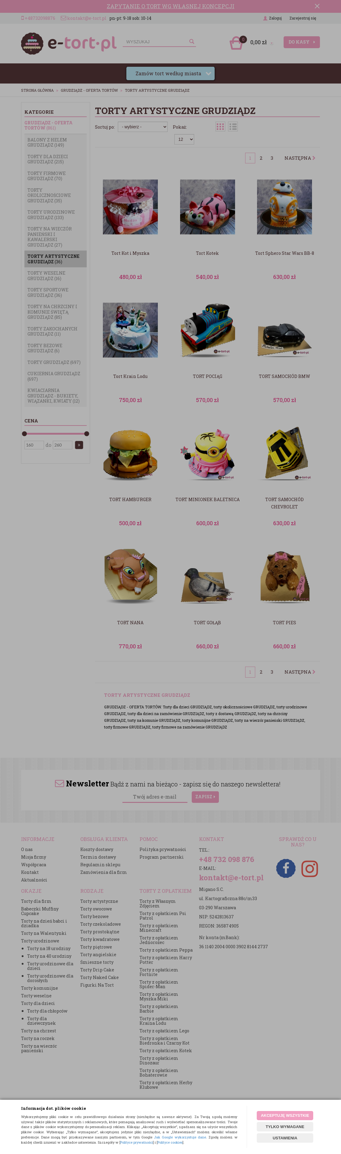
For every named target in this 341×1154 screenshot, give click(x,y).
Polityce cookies (170, 1142)
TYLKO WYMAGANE (285, 1126)
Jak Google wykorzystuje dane (180, 1137)
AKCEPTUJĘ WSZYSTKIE (285, 1115)
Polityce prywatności (136, 1142)
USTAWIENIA (285, 1138)
